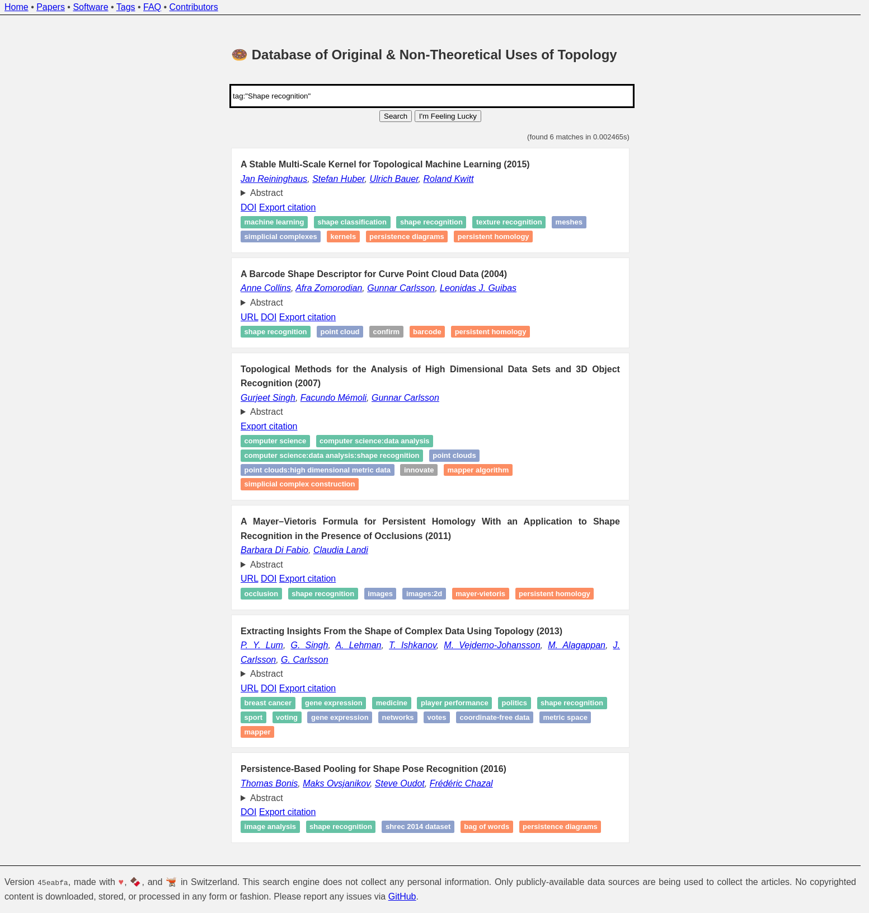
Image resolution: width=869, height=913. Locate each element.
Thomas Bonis (269, 783)
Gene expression (334, 703)
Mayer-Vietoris (480, 593)
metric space (565, 717)
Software (90, 7)
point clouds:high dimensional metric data (318, 470)
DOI (248, 207)
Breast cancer (268, 703)
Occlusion (262, 593)
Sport (254, 717)
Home (16, 7)
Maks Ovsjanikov (336, 783)
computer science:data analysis (375, 441)
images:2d (424, 593)
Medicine (391, 703)
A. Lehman (358, 645)
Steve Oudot (400, 783)
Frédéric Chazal (461, 783)
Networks (398, 717)
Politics (515, 703)
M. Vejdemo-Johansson (492, 645)
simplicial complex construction (300, 484)
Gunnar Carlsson (401, 288)
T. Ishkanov (412, 645)
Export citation (287, 207)
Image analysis (271, 827)
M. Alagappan (576, 645)
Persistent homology (493, 236)
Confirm (386, 331)
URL (249, 317)
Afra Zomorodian (328, 288)
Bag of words (486, 827)
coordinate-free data (494, 717)
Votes (437, 717)
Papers (50, 7)
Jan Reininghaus (274, 179)
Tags (125, 7)
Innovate (419, 470)
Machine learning (274, 222)
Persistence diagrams (406, 236)
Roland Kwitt (449, 179)
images (380, 593)
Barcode (427, 331)
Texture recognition (509, 222)
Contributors (194, 7)
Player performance (454, 703)
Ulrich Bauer (393, 179)
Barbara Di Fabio (274, 550)
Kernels (343, 236)
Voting (287, 717)
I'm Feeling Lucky (448, 116)
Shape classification (352, 222)
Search (395, 116)
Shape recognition (431, 222)
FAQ (152, 7)
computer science (276, 441)
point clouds (454, 455)
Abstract (266, 193)
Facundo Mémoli (333, 397)
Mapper (258, 732)
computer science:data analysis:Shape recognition (332, 455)
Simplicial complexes (281, 236)
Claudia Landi (340, 550)
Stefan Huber (338, 179)
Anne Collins (266, 288)
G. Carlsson (304, 659)
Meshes (569, 222)
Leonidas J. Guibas (478, 288)
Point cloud (339, 331)
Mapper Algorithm (478, 470)
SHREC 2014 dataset (418, 827)
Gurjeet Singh (268, 397)
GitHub (402, 896)
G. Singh (309, 645)
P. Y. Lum (262, 645)
